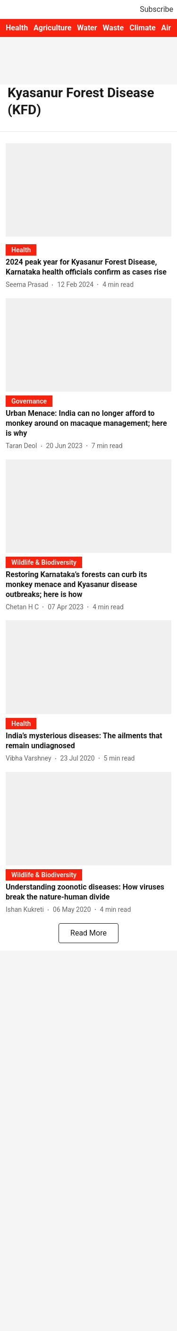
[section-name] (21, 249)
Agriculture (52, 27)
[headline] (88, 267)
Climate (142, 27)
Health (17, 27)
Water (87, 27)
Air (166, 27)
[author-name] (29, 285)
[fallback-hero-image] (88, 190)
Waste (113, 27)
